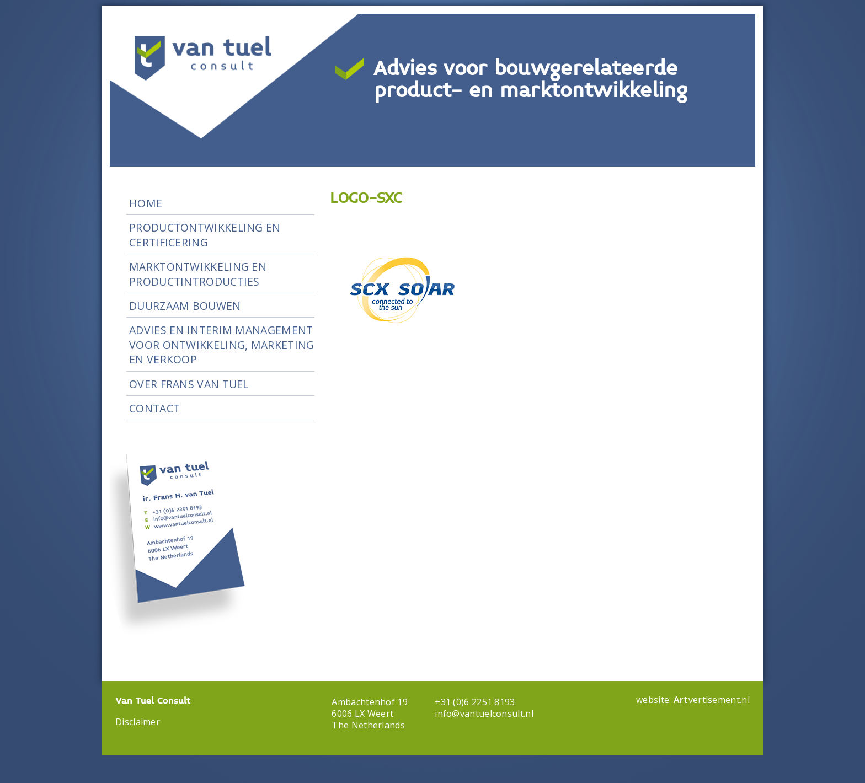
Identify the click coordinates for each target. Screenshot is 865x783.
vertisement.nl (712, 700)
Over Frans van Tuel (189, 384)
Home (145, 203)
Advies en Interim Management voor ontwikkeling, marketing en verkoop (221, 345)
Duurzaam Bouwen (185, 305)
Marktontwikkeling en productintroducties (197, 273)
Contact (154, 408)
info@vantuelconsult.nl (484, 713)
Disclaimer (137, 722)
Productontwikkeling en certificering (205, 234)
